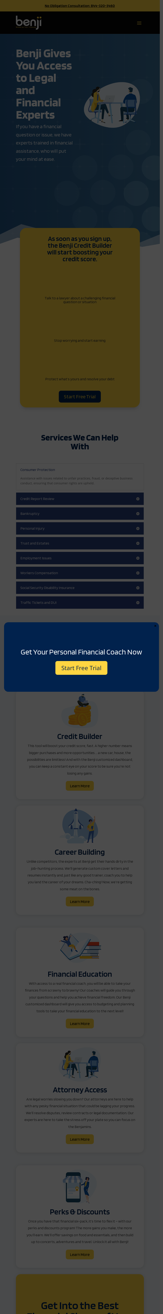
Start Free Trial (81, 668)
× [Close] (155, 626)
